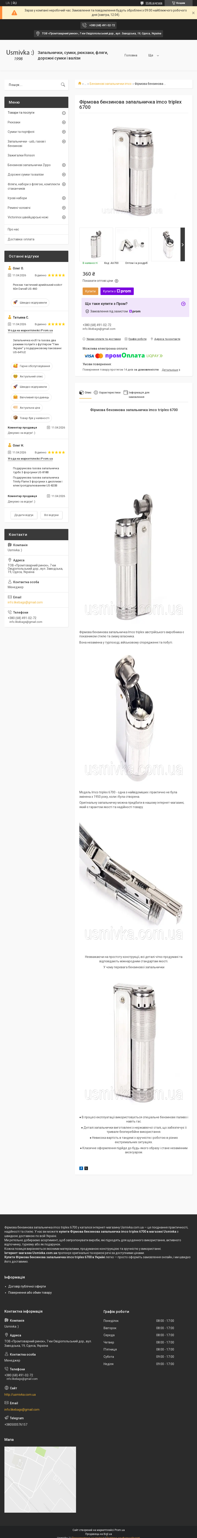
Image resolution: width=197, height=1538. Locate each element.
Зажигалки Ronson (21, 155)
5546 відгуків (154, 3)
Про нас (13, 229)
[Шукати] (63, 85)
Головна (124, 55)
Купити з (117, 291)
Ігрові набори (17, 198)
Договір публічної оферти (27, 1286)
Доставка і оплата (21, 239)
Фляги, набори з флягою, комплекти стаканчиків (34, 186)
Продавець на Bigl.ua (98, 1534)
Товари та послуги (155, 55)
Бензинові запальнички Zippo (29, 165)
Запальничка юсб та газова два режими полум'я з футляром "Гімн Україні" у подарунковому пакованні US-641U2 (37, 346)
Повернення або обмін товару (30, 1292)
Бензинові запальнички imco (111, 83)
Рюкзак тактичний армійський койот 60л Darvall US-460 (37, 286)
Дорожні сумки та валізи (26, 174)
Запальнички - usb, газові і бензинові (27, 144)
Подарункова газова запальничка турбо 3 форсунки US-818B (36, 470)
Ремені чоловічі (19, 208)
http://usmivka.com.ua (20, 1394)
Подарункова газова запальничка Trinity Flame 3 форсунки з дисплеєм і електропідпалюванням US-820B (37, 481)
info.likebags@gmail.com (25, 602)
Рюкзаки (14, 122)
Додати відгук (23, 515)
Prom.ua (120, 1530)
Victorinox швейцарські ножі (28, 217)
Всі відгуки (51, 515)
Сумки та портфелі (21, 132)
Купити (90, 291)
